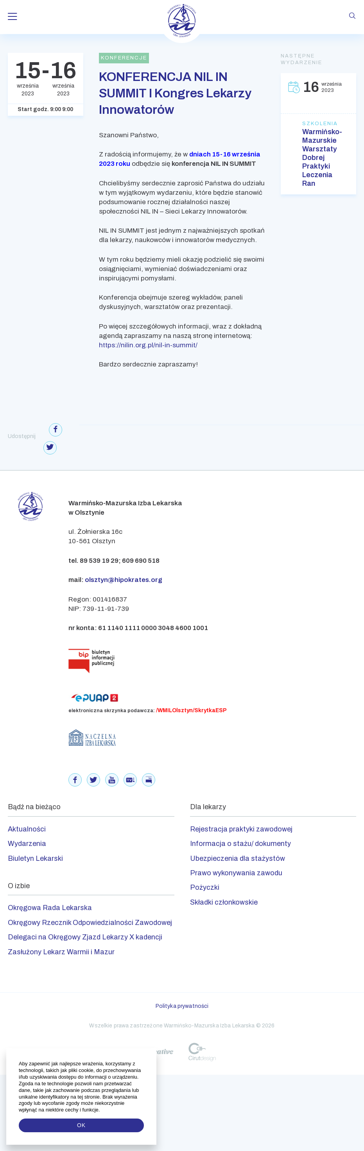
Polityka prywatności (182, 1006)
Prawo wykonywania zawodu (236, 873)
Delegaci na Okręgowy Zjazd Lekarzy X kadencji (85, 937)
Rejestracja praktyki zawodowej (241, 829)
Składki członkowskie (224, 902)
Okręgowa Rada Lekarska (50, 908)
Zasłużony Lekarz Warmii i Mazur (61, 952)
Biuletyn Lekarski (35, 858)
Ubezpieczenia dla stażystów (237, 858)
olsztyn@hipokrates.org (123, 580)
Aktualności (27, 829)
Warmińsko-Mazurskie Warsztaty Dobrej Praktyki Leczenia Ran (318, 157)
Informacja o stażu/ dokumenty (240, 844)
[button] (101, 1110)
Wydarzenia (27, 844)
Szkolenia (318, 123)
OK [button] (81, 1125)
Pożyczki (204, 887)
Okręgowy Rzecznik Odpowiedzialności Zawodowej (90, 923)
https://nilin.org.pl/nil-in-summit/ (148, 345)
